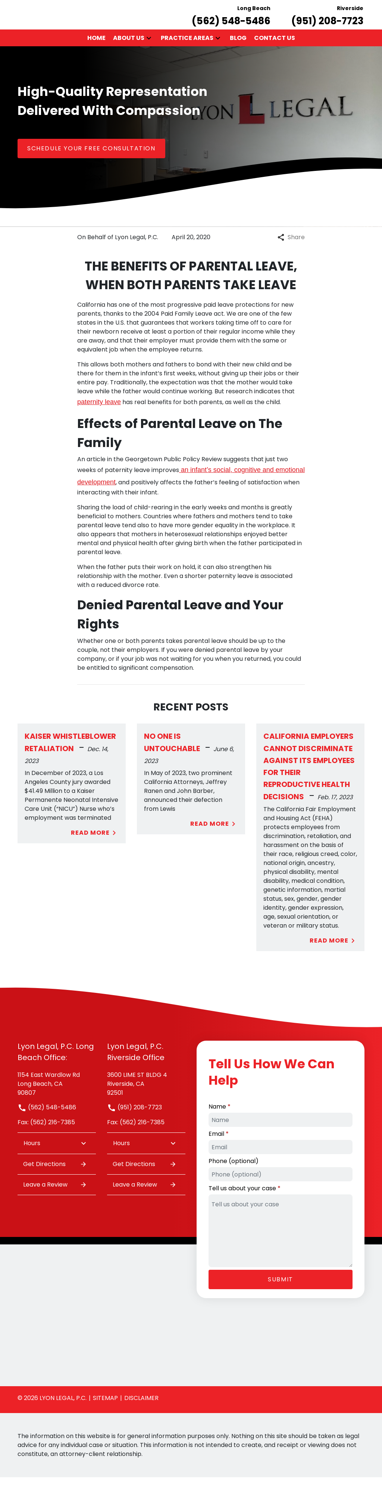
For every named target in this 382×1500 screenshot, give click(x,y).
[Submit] (281, 1302)
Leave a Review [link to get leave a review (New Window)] (55, 1207)
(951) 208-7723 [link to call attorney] (134, 1130)
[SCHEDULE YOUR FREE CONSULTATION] (91, 171)
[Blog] (238, 60)
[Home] (96, 60)
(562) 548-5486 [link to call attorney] (47, 1130)
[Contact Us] (274, 60)
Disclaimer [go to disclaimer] (141, 1420)
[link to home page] (27, 25)
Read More (95, 855)
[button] (148, 60)
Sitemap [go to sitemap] (105, 1420)
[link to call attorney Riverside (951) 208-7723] (327, 26)
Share (291, 259)
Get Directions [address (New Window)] (55, 1186)
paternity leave (99, 424)
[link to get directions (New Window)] (57, 1106)
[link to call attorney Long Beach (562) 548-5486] (231, 26)
